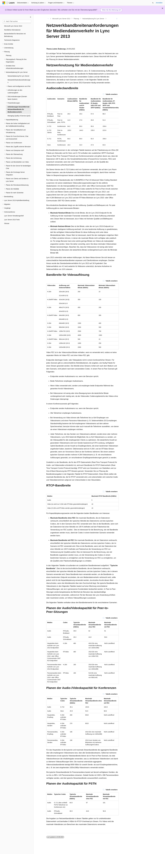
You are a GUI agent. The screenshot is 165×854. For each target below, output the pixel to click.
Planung (76, 18)
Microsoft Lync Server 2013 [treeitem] (13, 26)
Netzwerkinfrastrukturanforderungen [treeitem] (19, 81)
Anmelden (159, 3)
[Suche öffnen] (153, 3)
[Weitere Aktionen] (117, 18)
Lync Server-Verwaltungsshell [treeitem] (14, 216)
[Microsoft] (4, 2)
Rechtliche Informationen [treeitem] (12, 30)
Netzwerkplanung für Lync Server (93, 18)
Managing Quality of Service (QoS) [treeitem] (19, 116)
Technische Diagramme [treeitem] (12, 40)
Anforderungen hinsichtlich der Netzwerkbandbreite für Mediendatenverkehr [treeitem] (18, 109)
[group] (82, 122)
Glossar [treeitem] (6, 223)
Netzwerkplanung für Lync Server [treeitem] (18, 76)
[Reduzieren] (30, 17)
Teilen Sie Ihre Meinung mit (111, 10)
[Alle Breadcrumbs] (48, 18)
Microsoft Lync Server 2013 (61, 18)
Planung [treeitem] (8, 55)
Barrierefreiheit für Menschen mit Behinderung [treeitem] (15, 35)
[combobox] (17, 21)
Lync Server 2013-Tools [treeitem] (12, 219)
